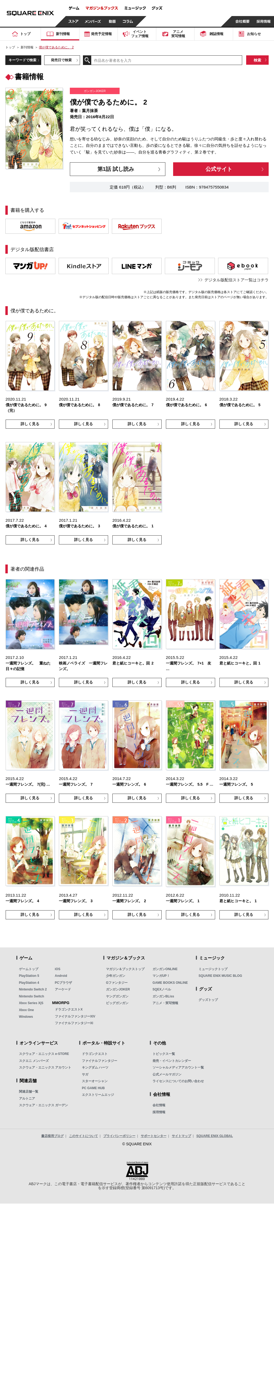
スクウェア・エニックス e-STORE (44, 1054)
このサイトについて (83, 1136)
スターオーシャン (95, 1081)
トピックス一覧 (164, 1054)
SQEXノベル (162, 989)
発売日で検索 (61, 60)
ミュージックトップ (213, 969)
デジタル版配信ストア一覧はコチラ (236, 280)
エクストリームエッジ (98, 1095)
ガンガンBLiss (163, 996)
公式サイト (219, 169)
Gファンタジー (117, 983)
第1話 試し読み (115, 169)
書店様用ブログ (52, 1136)
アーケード (63, 989)
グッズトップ (208, 1000)
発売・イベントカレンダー (172, 1061)
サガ (85, 1074)
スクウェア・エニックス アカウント (45, 1067)
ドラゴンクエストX (69, 1009)
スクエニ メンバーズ (34, 1061)
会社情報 (159, 1105)
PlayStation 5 (29, 976)
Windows (26, 1017)
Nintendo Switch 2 (33, 989)
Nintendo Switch (31, 996)
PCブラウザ (63, 983)
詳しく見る (30, 424)
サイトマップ (181, 1136)
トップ (10, 47)
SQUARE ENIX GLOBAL (214, 1136)
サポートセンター (153, 1136)
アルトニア (27, 1098)
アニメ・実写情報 (165, 1003)
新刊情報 (27, 47)
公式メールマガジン (167, 1074)
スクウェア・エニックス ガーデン (43, 1105)
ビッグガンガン (117, 1003)
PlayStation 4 (29, 983)
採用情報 (159, 1112)
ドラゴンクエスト (95, 1054)
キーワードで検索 (22, 60)
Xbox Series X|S (31, 1003)
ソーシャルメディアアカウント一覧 (178, 1067)
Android (61, 976)
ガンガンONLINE (165, 969)
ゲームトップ (28, 969)
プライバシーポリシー (119, 1136)
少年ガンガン (115, 976)
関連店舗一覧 (28, 1091)
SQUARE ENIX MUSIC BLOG (220, 976)
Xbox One (26, 1010)
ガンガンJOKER (118, 989)
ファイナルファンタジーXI (74, 1023)
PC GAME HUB (93, 1088)
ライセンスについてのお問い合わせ (178, 1081)
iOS (57, 969)
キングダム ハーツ (95, 1067)
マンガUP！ (161, 976)
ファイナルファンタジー (99, 1061)
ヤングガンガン (117, 996)
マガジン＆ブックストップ (125, 969)
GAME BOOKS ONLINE (170, 983)
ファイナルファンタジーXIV (75, 1016)
